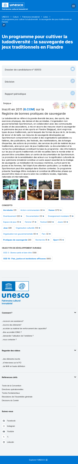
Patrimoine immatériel (31, 17)
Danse (52, 210)
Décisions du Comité (10, 400)
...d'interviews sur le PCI (11, 363)
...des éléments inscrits (11, 359)
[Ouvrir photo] (10, 184)
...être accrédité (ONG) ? (12, 332)
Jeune (60, 222)
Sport (56, 240)
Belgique (7, 103)
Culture (16, 17)
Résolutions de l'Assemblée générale (17, 397)
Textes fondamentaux (11, 393)
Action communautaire (30, 210)
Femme (28, 222)
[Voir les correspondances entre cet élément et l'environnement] (64, 105)
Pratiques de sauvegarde (15, 240)
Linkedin (8, 442)
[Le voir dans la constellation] (56, 105)
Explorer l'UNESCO (38, 460)
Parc (44, 234)
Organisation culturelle (25, 228)
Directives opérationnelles (12, 389)
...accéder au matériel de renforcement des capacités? (24, 328)
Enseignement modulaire (58, 216)
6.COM (29, 109)
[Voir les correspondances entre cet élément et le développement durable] (72, 105)
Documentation (32, 216)
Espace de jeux (9, 222)
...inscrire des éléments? (11, 325)
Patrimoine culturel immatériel (15, 9)
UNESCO (5, 17)
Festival (43, 222)
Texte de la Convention (11, 386)
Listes (45, 17)
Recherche (40, 240)
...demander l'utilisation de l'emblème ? (18, 336)
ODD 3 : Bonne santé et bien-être (17, 253)
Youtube (8, 431)
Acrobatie (8, 210)
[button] (4, 26)
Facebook (9, 421)
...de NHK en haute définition (13, 366)
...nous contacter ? (9, 339)
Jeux (5, 228)
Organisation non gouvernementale (18, 234)
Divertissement (9, 216)
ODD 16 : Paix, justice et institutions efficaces (24, 259)
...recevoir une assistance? (12, 321)
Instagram (8, 426)
